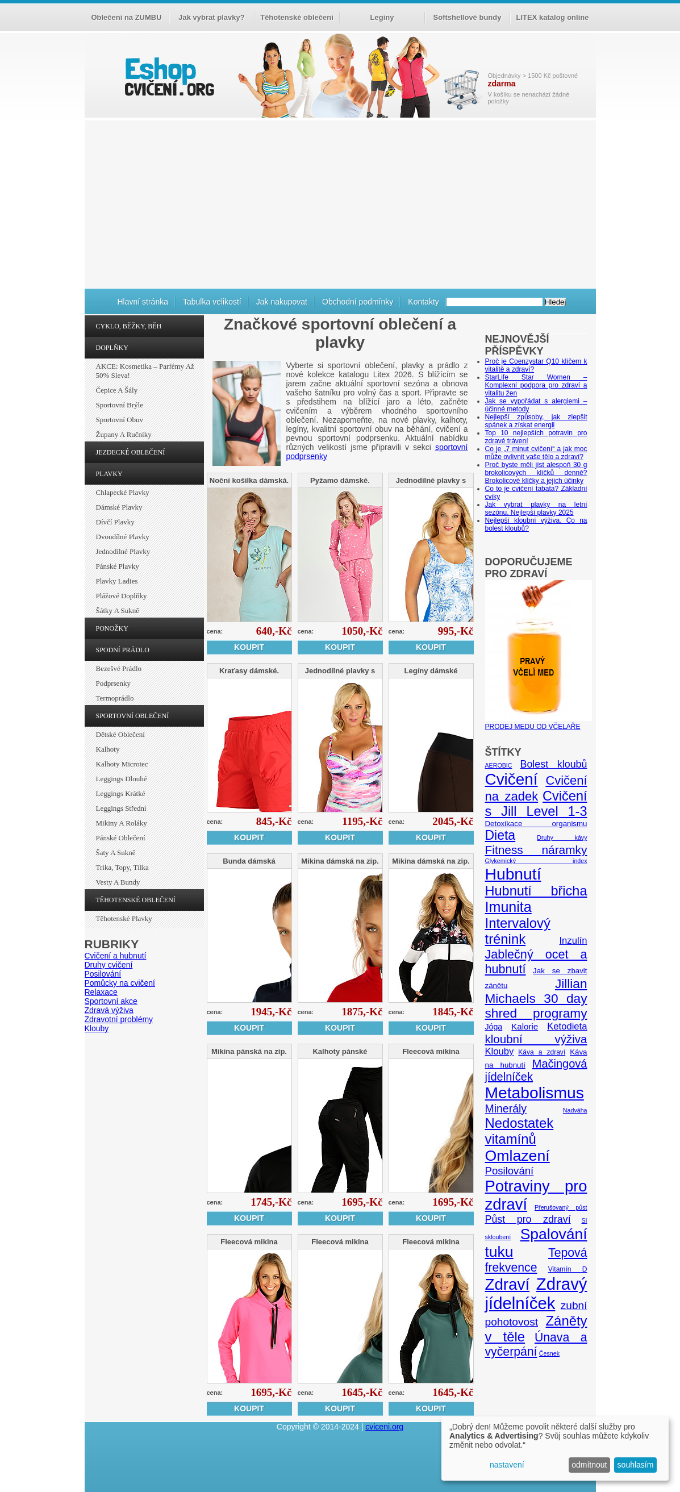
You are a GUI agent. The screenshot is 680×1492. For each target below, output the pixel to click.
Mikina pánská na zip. (249, 1051)
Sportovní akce (111, 1001)
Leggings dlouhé (121, 778)
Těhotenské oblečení (296, 17)
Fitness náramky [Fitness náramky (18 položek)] (536, 849)
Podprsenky (113, 683)
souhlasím (636, 1464)
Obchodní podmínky (357, 301)
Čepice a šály (117, 390)
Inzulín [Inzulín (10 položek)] (573, 940)
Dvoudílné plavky (122, 536)
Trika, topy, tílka (122, 867)
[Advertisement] (340, 202)
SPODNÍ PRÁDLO (122, 650)
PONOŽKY (112, 628)
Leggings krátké (120, 793)
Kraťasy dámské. (249, 670)
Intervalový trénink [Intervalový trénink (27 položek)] (517, 931)
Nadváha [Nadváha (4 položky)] (575, 1110)
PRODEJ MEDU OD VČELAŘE (538, 723)
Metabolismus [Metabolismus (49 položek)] (534, 1092)
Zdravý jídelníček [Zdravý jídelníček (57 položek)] (536, 1293)
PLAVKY (109, 474)
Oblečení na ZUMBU (126, 17)
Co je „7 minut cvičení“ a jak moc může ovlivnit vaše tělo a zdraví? (536, 453)
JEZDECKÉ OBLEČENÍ (130, 452)
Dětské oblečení (120, 734)
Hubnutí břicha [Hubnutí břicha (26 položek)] (536, 890)
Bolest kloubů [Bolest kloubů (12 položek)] (553, 764)
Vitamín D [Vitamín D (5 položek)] (567, 1269)
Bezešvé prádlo (119, 668)
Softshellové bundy (467, 17)
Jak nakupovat (281, 301)
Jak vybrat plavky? (211, 17)
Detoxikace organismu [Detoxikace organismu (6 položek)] (536, 823)
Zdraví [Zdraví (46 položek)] (507, 1284)
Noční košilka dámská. (249, 480)
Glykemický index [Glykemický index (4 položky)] (536, 860)
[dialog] (555, 1448)
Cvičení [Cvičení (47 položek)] (511, 779)
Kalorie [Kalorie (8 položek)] (524, 1026)
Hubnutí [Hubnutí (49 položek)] (513, 874)
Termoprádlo (115, 698)
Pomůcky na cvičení (120, 982)
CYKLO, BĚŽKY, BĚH (129, 326)
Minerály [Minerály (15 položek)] (506, 1108)
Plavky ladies (117, 581)
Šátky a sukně (118, 610)
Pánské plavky (117, 566)
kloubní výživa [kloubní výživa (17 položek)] (536, 1038)
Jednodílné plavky (123, 551)
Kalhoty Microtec (122, 764)
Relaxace (101, 992)
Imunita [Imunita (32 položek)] (508, 907)
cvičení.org (168, 76)
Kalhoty (108, 749)
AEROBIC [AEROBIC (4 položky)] (498, 765)
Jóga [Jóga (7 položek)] (494, 1026)
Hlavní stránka (143, 301)
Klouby (97, 1028)
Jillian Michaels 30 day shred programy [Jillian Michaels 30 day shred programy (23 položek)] (536, 998)
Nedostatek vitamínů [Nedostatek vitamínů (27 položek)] (519, 1131)
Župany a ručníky (124, 434)
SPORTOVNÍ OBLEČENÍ (132, 716)
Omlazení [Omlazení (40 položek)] (517, 1155)
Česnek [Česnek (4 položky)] (549, 1353)
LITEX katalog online (552, 17)
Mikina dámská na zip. (340, 861)
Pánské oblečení (120, 837)
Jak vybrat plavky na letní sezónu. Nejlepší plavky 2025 (536, 508)
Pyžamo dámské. (340, 480)
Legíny (382, 17)
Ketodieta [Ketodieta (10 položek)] (567, 1026)
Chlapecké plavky (122, 492)
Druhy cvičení (109, 964)
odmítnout (589, 1464)
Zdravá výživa (109, 1010)
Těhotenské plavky (124, 918)
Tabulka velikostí (212, 301)
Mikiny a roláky (121, 823)
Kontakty (423, 301)
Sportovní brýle (119, 405)
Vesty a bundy (118, 882)
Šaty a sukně (116, 852)
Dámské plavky (119, 507)
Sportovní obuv (119, 419)
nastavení (507, 1464)
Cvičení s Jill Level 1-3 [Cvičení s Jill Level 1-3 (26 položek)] (536, 804)
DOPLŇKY (112, 348)
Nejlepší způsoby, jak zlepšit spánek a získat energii (536, 421)
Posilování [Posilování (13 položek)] (509, 1171)
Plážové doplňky (121, 595)
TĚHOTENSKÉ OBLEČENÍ (136, 900)
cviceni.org (384, 1426)
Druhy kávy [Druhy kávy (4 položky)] (562, 837)
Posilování (103, 973)
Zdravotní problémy (119, 1019)
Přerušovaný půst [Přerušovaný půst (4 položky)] (561, 1207)
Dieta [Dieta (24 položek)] (500, 835)
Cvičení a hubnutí (116, 955)
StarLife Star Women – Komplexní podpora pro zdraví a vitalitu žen (536, 385)
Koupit (249, 647)
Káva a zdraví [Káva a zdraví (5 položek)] (541, 1052)
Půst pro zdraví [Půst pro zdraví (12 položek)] (528, 1219)
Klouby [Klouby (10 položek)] (499, 1051)
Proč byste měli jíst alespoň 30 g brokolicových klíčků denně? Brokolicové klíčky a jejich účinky (536, 473)
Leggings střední (121, 808)
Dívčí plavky (115, 522)
